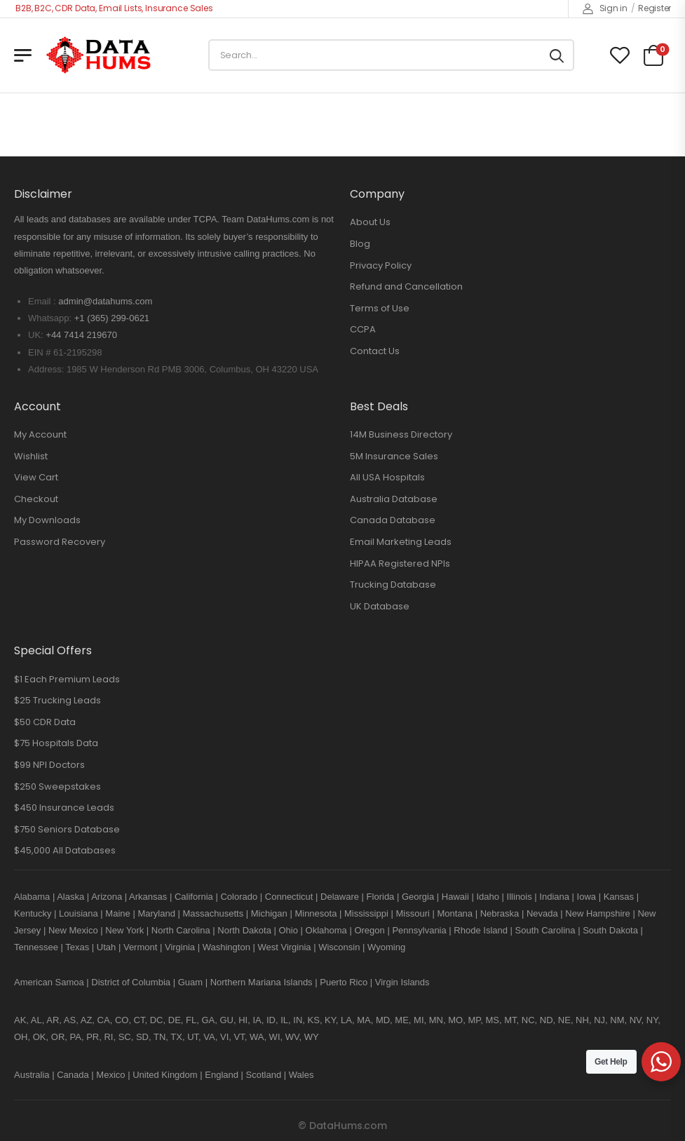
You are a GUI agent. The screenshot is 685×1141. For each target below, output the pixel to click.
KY (330, 1020)
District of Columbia (130, 982)
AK (20, 1020)
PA (75, 1037)
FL (191, 1020)
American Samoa (49, 982)
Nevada (542, 913)
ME (402, 1020)
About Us (370, 222)
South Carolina (545, 930)
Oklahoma (326, 930)
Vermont (140, 947)
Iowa (586, 896)
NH (582, 1020)
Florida (381, 896)
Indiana (554, 896)
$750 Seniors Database (67, 829)
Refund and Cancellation (406, 286)
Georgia (418, 896)
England (221, 1074)
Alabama (32, 896)
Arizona (106, 896)
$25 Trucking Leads (57, 700)
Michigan (269, 913)
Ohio (287, 930)
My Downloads (47, 520)
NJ (599, 1020)
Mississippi (366, 913)
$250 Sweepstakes (57, 786)
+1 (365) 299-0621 (111, 318)
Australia (32, 1074)
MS (492, 1020)
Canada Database (392, 520)
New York (124, 930)
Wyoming (386, 947)
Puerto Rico (343, 982)
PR (92, 1037)
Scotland (264, 1074)
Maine (117, 913)
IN (297, 1020)
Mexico (110, 1074)
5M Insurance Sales (394, 456)
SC (124, 1037)
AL (36, 1020)
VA (209, 1037)
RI (108, 1037)
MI (418, 1020)
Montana (455, 913)
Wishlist (31, 456)
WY (311, 1037)
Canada (73, 1074)
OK (39, 1037)
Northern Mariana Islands (261, 982)
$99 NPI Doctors (49, 764)
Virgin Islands (402, 982)
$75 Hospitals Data (56, 743)
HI (242, 1020)
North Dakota (244, 930)
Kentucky (32, 913)
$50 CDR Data (45, 722)
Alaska (70, 896)
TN (159, 1037)
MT (510, 1020)
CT (139, 1020)
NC (528, 1020)
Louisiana (78, 913)
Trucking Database (393, 584)
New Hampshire (597, 913)
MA (364, 1020)
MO (455, 1020)
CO (122, 1020)
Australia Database (394, 499)
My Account (40, 434)
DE (174, 1020)
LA (346, 1020)
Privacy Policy (381, 265)
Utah (106, 947)
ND (546, 1020)
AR (52, 1020)
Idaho (487, 896)
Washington (226, 947)
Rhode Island (481, 930)
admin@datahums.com (105, 301)
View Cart (36, 477)
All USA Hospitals (387, 477)
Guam (190, 982)
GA (208, 1020)
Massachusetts (212, 913)
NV (636, 1020)
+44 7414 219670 (81, 335)
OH (21, 1037)
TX (176, 1037)
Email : (42, 301)
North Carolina (180, 930)
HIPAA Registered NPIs (400, 563)
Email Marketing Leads (401, 541)
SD (142, 1037)
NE (564, 1020)
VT (239, 1037)
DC (156, 1020)
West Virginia (284, 947)
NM (617, 1020)
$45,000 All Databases (65, 850)
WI (274, 1037)
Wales (301, 1074)
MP (474, 1020)
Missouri (412, 913)
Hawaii (455, 896)
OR (58, 1037)
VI (224, 1037)
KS (314, 1020)
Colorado (238, 896)
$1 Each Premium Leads (67, 679)
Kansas (619, 896)
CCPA (363, 329)
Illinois (519, 896)
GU (226, 1020)
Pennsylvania (419, 930)
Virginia (180, 947)
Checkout (36, 499)
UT (192, 1037)
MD (383, 1020)
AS (70, 1020)
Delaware (339, 896)
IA (256, 1020)
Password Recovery (59, 541)
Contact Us (375, 351)
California (194, 896)
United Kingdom (165, 1074)
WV (292, 1037)
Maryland (156, 913)
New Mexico (73, 930)
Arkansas (148, 896)
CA (103, 1020)
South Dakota (610, 930)
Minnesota (316, 913)
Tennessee (36, 947)
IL (284, 1020)
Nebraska (500, 913)
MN (436, 1020)
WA (257, 1037)
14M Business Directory (401, 434)
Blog (360, 243)
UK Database (379, 606)
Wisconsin (339, 947)
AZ (87, 1020)
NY (652, 1020)
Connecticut (289, 896)
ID (271, 1020)
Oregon (369, 930)
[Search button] (556, 55)
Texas (77, 947)
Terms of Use (379, 308)
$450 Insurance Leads (64, 807)
